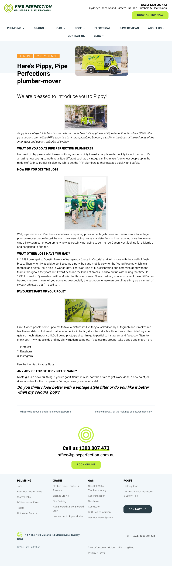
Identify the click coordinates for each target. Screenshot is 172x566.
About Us (155, 28)
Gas (59, 28)
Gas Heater (94, 507)
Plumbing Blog (126, 547)
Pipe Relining (59, 501)
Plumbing (14, 28)
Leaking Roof (130, 486)
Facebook (26, 351)
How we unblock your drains (68, 516)
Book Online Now (150, 15)
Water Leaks (24, 497)
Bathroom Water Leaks (29, 491)
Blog (97, 36)
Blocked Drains (61, 496)
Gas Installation (96, 496)
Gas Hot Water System (100, 517)
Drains (39, 28)
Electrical (102, 28)
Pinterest (25, 347)
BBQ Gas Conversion (99, 512)
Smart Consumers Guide (101, 547)
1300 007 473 (94, 448)
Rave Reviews (129, 28)
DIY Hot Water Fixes (28, 502)
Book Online (86, 464)
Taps (19, 486)
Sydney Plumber (47, 56)
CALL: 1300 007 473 (144, 536)
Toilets (20, 508)
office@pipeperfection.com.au (86, 455)
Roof (78, 28)
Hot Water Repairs (27, 513)
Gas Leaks (93, 501)
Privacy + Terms (96, 553)
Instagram (26, 356)
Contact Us (76, 36)
